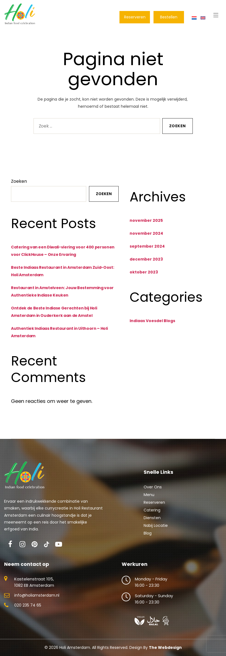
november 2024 (146, 237)
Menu (149, 498)
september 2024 (147, 250)
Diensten (152, 521)
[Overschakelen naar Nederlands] (194, 18)
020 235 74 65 (27, 608)
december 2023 (146, 262)
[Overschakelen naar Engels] (203, 18)
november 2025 (146, 224)
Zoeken (19, 185)
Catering (152, 513)
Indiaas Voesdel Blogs (152, 324)
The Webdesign (165, 651)
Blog (148, 536)
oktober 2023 (144, 275)
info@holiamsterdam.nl (36, 599)
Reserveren (154, 506)
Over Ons (153, 490)
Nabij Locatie (156, 529)
